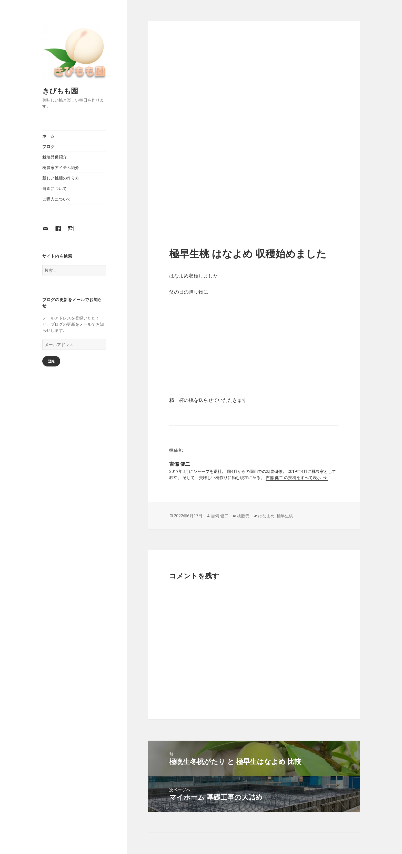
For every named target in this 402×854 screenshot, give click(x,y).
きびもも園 (60, 90)
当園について (54, 188)
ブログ (48, 146)
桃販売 (243, 516)
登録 (51, 361)
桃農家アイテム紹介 (60, 167)
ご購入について (56, 199)
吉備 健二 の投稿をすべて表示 (294, 477)
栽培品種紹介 (54, 157)
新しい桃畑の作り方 (60, 178)
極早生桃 (285, 516)
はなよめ (266, 516)
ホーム (48, 136)
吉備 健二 (219, 516)
